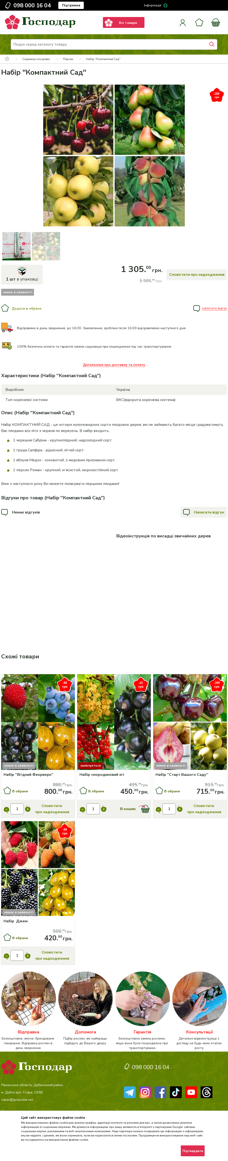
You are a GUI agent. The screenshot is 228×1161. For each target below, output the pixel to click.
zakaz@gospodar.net (17, 1099)
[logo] (40, 28)
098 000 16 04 (32, 5)
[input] (17, 808)
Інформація (152, 5)
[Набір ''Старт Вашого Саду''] (190, 774)
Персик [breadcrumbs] (68, 59)
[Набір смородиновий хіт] (114, 774)
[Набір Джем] (38, 921)
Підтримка (71, 5)
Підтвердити (192, 1151)
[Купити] (38, 722)
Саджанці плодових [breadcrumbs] (36, 59)
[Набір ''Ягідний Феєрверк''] (38, 774)
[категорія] (28, 1011)
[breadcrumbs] (7, 59)
